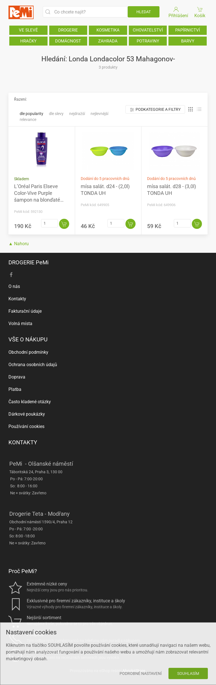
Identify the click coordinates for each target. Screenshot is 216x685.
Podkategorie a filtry (155, 109)
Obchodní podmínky (28, 352)
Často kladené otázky (29, 401)
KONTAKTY (22, 442)
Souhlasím (188, 673)
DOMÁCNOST (68, 41)
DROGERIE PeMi (28, 262)
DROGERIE (68, 30)
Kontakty (17, 298)
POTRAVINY (148, 41)
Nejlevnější (99, 113)
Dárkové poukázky (26, 414)
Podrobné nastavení (141, 673)
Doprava (16, 377)
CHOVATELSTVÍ (148, 30)
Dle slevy (56, 113)
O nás (14, 286)
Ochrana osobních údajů (32, 364)
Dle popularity (31, 113)
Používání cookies (26, 426)
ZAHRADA (108, 41)
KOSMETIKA (108, 30)
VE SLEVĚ (28, 30)
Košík (200, 12)
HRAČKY (28, 41)
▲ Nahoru (18, 243)
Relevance (28, 119)
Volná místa (20, 323)
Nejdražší (77, 113)
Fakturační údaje (25, 311)
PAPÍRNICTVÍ (187, 30)
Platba (14, 389)
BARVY (187, 41)
